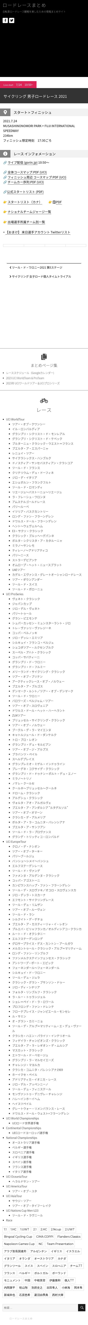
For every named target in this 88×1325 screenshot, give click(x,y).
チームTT (76, 1265)
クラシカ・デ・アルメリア (29, 817)
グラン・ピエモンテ (24, 618)
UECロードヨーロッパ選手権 (30, 1133)
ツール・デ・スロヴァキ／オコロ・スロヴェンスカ (44, 890)
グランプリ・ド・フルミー (29, 667)
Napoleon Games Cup (19, 1244)
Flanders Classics (68, 1236)
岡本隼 (78, 1287)
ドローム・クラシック (26, 793)
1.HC (13, 1229)
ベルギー (24, 1273)
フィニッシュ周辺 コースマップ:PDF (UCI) (37, 177)
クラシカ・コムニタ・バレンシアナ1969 (37, 1070)
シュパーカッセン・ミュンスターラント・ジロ (41, 623)
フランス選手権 (22, 1167)
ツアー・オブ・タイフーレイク (31, 1205)
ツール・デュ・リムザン (27, 905)
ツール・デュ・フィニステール (31, 1089)
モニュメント (12, 1280)
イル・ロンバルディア (26, 429)
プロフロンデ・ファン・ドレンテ (33, 1006)
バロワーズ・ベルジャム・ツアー (32, 701)
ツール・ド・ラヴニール (27, 1215)
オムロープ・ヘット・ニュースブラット (37, 565)
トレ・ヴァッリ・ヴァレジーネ (31, 628)
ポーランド (59, 1273)
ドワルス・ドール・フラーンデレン (34, 521)
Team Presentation (60, 1244)
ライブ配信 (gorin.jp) (23, 162)
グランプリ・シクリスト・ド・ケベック (37, 439)
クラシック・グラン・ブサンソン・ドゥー (38, 982)
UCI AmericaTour (16, 1186)
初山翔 (23, 1287)
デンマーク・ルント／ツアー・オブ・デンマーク (42, 691)
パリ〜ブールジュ (23, 856)
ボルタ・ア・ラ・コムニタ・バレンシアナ (38, 822)
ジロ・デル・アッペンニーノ (30, 1084)
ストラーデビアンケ (24, 560)
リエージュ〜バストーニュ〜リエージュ (37, 492)
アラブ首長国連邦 (15, 1251)
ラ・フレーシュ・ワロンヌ (29, 497)
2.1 (35, 1229)
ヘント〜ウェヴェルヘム (27, 526)
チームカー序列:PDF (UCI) (26, 182)
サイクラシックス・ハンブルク (31, 458)
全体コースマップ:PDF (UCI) (27, 172)
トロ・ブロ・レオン (24, 739)
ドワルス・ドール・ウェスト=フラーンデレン (40, 1113)
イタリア (9, 1258)
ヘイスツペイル (22, 1104)
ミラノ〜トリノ (22, 778)
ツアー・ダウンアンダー (27, 579)
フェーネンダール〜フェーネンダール (35, 968)
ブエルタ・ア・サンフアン (28, 827)
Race (9, 1220)
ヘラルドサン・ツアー (26, 1181)
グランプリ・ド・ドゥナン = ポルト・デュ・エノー (44, 773)
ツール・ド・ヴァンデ (26, 871)
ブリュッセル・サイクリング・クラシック (38, 720)
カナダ (62, 1258)
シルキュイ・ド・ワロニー (29, 972)
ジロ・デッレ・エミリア (27, 638)
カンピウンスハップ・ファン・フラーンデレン (41, 885)
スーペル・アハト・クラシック (31, 652)
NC (41, 1244)
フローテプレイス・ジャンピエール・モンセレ (41, 1011)
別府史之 (37, 1287)
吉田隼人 (52, 1287)
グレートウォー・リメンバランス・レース (38, 1108)
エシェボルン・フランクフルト (31, 482)
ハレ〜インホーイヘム (26, 1099)
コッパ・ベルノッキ (24, 633)
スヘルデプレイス (23, 759)
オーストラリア (44, 1258)
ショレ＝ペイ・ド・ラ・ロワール (33, 1002)
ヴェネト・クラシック (26, 599)
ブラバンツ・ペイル (24, 754)
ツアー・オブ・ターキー (27, 851)
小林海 (66, 1287)
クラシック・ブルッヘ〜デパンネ (33, 536)
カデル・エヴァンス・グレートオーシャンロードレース (47, 574)
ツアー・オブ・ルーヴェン (28, 909)
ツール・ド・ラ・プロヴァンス (31, 832)
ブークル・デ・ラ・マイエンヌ (31, 730)
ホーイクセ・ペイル (24, 1074)
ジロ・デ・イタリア (24, 477)
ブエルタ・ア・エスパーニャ (30, 448)
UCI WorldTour (15, 419)
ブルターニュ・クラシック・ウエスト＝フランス (42, 443)
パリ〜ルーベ (20, 506)
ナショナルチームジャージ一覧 (29, 211)
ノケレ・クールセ (23, 783)
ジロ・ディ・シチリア (26, 987)
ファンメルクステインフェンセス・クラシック (41, 958)
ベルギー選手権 (22, 1147)
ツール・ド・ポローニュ (27, 589)
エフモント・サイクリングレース (33, 900)
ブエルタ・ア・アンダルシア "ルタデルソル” (40, 807)
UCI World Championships (22, 1118)
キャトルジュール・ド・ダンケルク (34, 735)
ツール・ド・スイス (24, 584)
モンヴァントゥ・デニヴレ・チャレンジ (37, 1094)
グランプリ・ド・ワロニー (29, 662)
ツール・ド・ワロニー (26, 696)
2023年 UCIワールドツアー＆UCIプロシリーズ (33, 383)
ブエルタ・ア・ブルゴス (27, 686)
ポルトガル (41, 1273)
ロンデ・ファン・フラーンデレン (33, 516)
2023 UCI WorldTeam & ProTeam (25, 378)
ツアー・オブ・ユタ (24, 1191)
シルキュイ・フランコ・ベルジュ (33, 642)
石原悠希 (24, 1295)
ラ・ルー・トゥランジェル (29, 997)
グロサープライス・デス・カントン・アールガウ (42, 943)
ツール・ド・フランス (26, 468)
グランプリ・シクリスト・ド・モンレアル (38, 434)
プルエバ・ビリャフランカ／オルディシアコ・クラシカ (47, 929)
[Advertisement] (44, 53)
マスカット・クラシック (27, 1050)
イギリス (56, 1251)
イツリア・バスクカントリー (30, 511)
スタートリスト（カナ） (25, 202)
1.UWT (24, 1229)
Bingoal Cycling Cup (18, 1236)
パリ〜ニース (20, 555)
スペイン (42, 1265)
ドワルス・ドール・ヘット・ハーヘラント (38, 710)
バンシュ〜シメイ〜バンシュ (30, 861)
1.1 (5, 1229)
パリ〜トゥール (22, 613)
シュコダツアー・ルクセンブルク (33, 647)
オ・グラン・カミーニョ (27, 1021)
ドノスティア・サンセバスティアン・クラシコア (42, 463)
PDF (59, 202)
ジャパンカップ (22, 604)
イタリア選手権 (21, 1171)
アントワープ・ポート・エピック (33, 963)
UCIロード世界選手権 (25, 1123)
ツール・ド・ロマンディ (27, 487)
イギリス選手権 (22, 1157)
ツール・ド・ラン (23, 914)
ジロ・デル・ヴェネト (26, 608)
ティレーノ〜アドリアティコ (30, 550)
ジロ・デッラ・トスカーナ (29, 895)
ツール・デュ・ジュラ (26, 977)
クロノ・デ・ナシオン (26, 846)
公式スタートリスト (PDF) (25, 191)
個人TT (69, 1280)
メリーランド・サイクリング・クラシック (38, 672)
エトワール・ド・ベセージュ (30, 1055)
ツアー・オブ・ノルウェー (28, 725)
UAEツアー (18, 570)
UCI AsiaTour (14, 1196)
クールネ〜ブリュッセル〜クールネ (34, 788)
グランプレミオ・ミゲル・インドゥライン (38, 764)
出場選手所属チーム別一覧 (26, 222)
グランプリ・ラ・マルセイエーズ (33, 1060)
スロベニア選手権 (23, 1152)
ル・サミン (19, 1016)
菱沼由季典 (41, 1295)
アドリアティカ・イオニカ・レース (34, 1079)
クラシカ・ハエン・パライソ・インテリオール (41, 1036)
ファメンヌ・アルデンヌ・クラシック (35, 875)
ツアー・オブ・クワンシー (28, 424)
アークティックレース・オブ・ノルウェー (38, 681)
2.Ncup (56, 1229)
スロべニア (59, 1265)
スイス (29, 1265)
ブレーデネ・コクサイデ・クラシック (35, 769)
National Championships (21, 1138)
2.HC (44, 1229)
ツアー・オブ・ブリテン (27, 676)
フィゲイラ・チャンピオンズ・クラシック (38, 1040)
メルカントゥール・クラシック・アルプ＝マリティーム (47, 948)
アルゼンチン (38, 1251)
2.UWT (70, 1229)
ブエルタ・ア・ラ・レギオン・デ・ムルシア (40, 1045)
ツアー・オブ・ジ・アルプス (30, 749)
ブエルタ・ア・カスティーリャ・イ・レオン (40, 924)
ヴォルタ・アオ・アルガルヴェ (31, 803)
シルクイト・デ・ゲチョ (27, 919)
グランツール (12, 1265)
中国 (27, 1280)
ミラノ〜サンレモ (23, 545)
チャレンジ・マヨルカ (26, 1065)
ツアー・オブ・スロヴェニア (30, 705)
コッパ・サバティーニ (26, 657)
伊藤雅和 (55, 1280)
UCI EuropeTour (16, 841)
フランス (9, 1273)
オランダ (24, 1258)
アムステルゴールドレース (28, 502)
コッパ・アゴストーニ (26, 880)
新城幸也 (9, 1295)
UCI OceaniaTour (16, 1176)
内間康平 (9, 1287)
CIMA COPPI (44, 1236)
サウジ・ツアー (21, 1201)
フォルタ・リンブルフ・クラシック (34, 992)
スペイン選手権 (21, 1162)
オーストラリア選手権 (26, 1142)
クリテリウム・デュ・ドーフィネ (33, 473)
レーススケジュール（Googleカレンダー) (30, 373)
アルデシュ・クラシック (27, 798)
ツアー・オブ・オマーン (27, 812)
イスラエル (73, 1251)
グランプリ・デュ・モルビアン (31, 744)
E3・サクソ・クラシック (27, 531)
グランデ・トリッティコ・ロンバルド (35, 837)
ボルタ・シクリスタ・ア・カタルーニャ (37, 540)
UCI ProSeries (14, 594)
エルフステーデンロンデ (27, 938)
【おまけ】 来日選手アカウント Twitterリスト (37, 232)
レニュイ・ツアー (23, 453)
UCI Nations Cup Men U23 (22, 1210)
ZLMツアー (19, 715)
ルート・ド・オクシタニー (29, 934)
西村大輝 (57, 1295)
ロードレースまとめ (24, 5)
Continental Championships (23, 1128)
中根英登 (39, 1280)
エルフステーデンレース (27, 866)
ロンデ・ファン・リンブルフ (30, 953)
